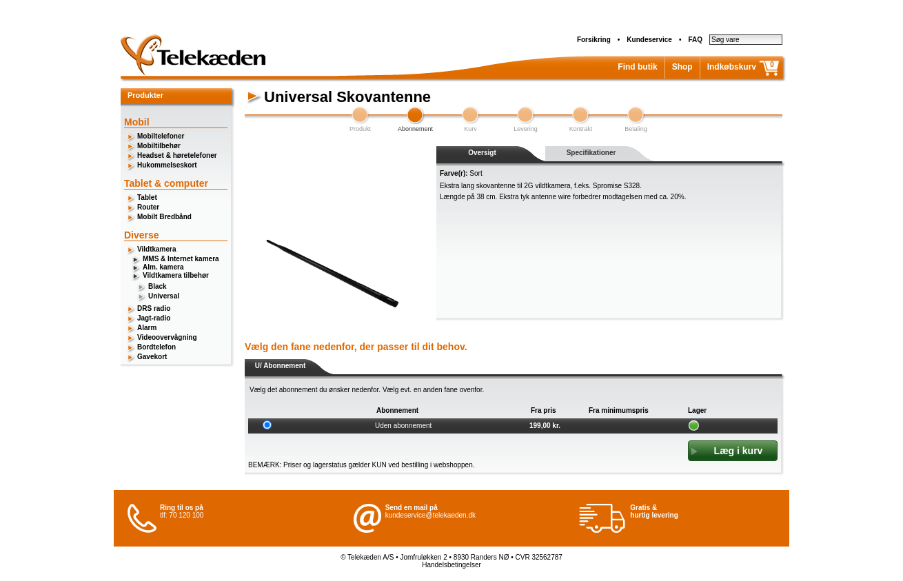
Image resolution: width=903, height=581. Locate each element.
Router (148, 207)
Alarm (146, 328)
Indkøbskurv (731, 67)
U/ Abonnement (280, 365)
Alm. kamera (163, 267)
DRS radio (153, 308)
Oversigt (482, 152)
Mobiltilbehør (159, 146)
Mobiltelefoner (160, 136)
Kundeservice (649, 39)
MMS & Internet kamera (181, 259)
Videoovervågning (167, 337)
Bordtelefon (156, 347)
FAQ (695, 39)
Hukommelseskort (167, 165)
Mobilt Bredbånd (164, 217)
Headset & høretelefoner (177, 155)
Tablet (147, 197)
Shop (682, 67)
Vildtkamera (156, 249)
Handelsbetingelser (451, 565)
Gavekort (152, 356)
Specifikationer (591, 152)
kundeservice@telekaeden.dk (430, 515)
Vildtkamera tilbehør (176, 275)
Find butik (637, 67)
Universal (163, 296)
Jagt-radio (153, 318)
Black (157, 286)
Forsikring (594, 39)
